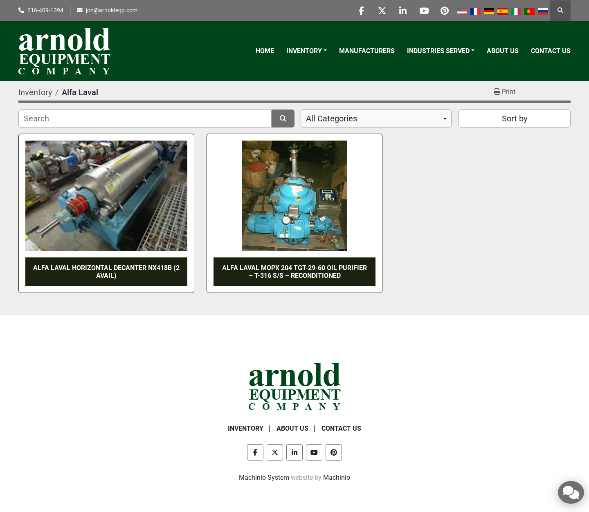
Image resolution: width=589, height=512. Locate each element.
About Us (503, 51)
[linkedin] (403, 10)
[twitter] (382, 10)
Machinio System (264, 477)
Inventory (304, 51)
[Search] (145, 118)
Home (265, 51)
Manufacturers (367, 51)
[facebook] (361, 10)
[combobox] (376, 118)
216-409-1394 (45, 10)
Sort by (514, 118)
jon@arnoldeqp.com (111, 10)
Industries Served (438, 51)
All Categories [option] (331, 118)
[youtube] (424, 10)
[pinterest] (444, 10)
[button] (306, 51)
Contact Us (551, 51)
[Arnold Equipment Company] (295, 386)
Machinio (336, 477)
